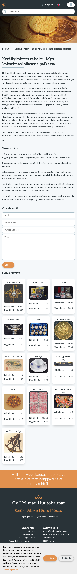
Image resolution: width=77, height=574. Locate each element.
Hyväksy (50, 558)
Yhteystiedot (29, 534)
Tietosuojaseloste (26, 537)
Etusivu (5, 49)
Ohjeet (31, 531)
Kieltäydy (66, 558)
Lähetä (8, 265)
